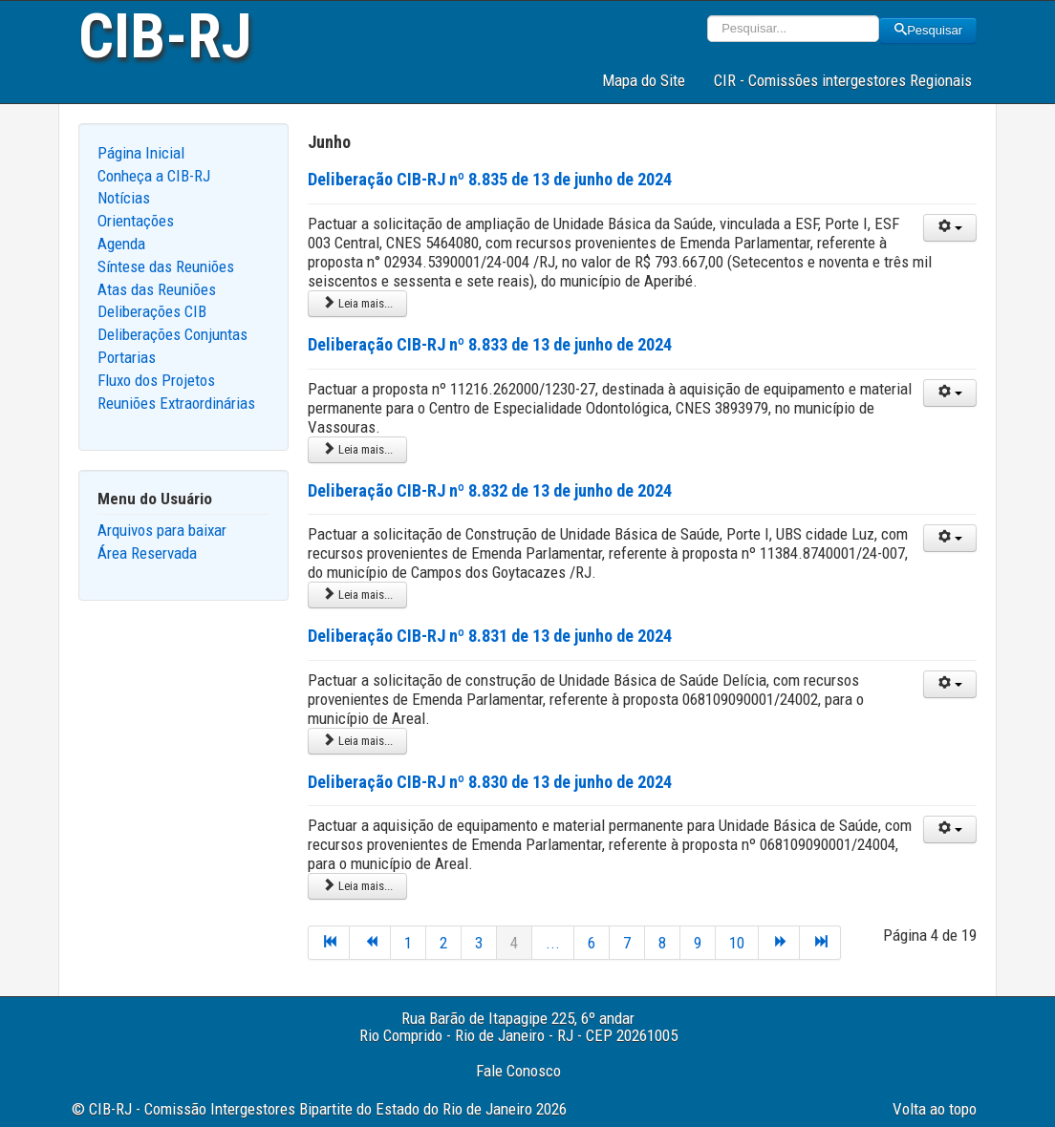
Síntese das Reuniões (165, 266)
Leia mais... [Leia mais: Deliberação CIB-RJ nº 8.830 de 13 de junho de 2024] (357, 886)
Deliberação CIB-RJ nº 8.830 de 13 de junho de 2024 (490, 782)
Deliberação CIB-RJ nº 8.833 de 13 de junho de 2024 (490, 344)
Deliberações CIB (151, 311)
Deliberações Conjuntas (172, 334)
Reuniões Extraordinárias (176, 403)
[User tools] (950, 228)
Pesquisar (928, 30)
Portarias (126, 357)
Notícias (123, 197)
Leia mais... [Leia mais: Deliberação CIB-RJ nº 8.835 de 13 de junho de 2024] (357, 303)
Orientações (135, 220)
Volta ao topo (935, 1108)
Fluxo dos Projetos (156, 380)
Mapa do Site (643, 80)
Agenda (121, 243)
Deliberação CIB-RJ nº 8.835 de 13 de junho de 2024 (490, 179)
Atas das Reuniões (156, 289)
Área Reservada (147, 553)
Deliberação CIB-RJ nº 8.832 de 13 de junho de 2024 (490, 490)
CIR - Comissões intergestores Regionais (843, 80)
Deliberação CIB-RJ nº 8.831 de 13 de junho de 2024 (490, 636)
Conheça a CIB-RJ (153, 175)
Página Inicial (140, 152)
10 (736, 942)
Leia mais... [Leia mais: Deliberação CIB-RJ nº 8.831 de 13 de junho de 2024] (357, 741)
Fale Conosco (518, 1070)
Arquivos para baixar (161, 530)
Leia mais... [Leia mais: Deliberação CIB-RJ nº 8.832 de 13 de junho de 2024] (357, 594)
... (553, 942)
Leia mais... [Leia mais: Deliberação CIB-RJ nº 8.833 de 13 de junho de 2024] (357, 449)
